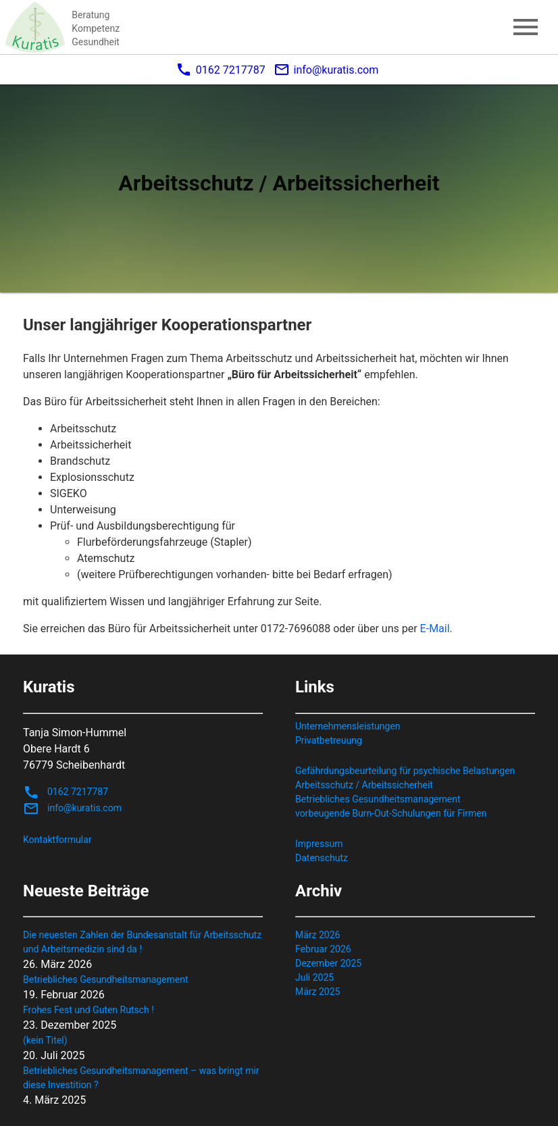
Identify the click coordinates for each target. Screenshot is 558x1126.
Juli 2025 (314, 977)
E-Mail (435, 628)
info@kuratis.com (326, 69)
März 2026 (317, 934)
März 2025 (317, 991)
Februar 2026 (323, 949)
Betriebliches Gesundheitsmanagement (378, 799)
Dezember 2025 (328, 963)
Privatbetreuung (328, 740)
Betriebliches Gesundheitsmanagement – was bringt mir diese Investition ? (141, 1077)
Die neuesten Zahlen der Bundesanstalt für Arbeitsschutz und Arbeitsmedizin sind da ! (142, 941)
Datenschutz (321, 857)
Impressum (319, 843)
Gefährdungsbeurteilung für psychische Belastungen (405, 770)
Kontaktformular (57, 839)
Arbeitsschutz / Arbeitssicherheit (364, 784)
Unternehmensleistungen (348, 726)
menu (525, 27)
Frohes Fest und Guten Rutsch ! (88, 1009)
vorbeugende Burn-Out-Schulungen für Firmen (390, 813)
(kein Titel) (45, 1040)
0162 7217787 (220, 69)
